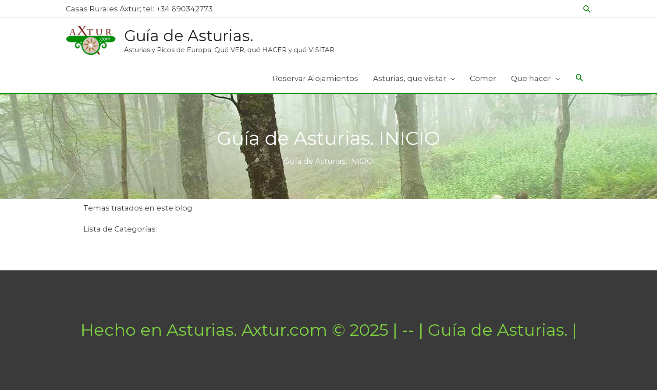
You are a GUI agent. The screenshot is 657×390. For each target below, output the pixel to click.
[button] (587, 9)
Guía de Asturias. (188, 35)
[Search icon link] (579, 78)
